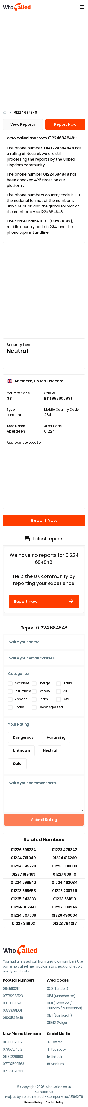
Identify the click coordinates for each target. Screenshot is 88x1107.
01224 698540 (23, 882)
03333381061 (12, 1010)
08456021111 (11, 988)
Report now (44, 601)
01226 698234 (23, 849)
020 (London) (57, 988)
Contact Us (44, 1091)
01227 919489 (23, 874)
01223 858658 (23, 890)
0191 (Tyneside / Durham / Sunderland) (65, 1005)
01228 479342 (64, 849)
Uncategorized (50, 707)
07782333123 (13, 996)
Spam (19, 707)
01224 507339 (23, 915)
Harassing (56, 737)
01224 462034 (64, 882)
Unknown (21, 750)
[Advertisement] (44, 58)
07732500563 (13, 1064)
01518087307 (12, 1042)
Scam (43, 699)
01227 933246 (64, 907)
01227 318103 (23, 923)
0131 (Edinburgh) (59, 1015)
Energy (44, 683)
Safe (17, 763)
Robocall (22, 699)
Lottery (44, 691)
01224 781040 (23, 858)
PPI (65, 691)
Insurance (23, 691)
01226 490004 (64, 915)
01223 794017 (64, 923)
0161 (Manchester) (61, 996)
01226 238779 (64, 890)
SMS (66, 699)
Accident (22, 683)
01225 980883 (64, 866)
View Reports (22, 124)
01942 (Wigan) (58, 1022)
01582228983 (13, 1056)
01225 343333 (23, 899)
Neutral (49, 750)
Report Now (65, 124)
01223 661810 (64, 899)
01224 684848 (25, 112)
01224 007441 (23, 907)
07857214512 (12, 1049)
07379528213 (13, 1071)
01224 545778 (23, 866)
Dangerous (23, 737)
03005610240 (13, 1003)
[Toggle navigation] (82, 7)
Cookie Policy (54, 1102)
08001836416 (13, 1017)
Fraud (67, 683)
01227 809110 (64, 874)
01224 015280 (64, 858)
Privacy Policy (33, 1102)
